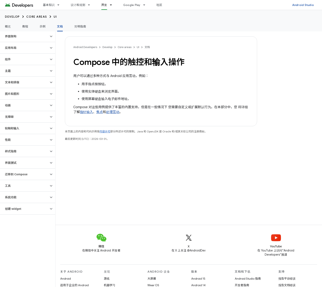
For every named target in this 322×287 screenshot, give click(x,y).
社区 (159, 5)
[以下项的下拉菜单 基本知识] (60, 5)
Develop (12, 16)
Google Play (131, 5)
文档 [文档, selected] (60, 26)
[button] (24, 36)
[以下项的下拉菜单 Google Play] (146, 5)
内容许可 (105, 131)
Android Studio (303, 5)
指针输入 (86, 112)
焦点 (99, 112)
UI (55, 16)
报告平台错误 (287, 278)
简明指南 (80, 26)
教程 (25, 26)
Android (65, 278)
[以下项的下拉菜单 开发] (112, 5)
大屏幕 (151, 278)
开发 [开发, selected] (104, 5)
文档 (147, 47)
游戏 (107, 278)
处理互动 (112, 112)
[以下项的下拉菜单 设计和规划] (90, 5)
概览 (8, 26)
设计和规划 (78, 5)
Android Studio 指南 (248, 278)
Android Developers (85, 47)
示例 (43, 26)
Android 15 (198, 278)
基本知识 (49, 5)
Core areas (36, 16)
